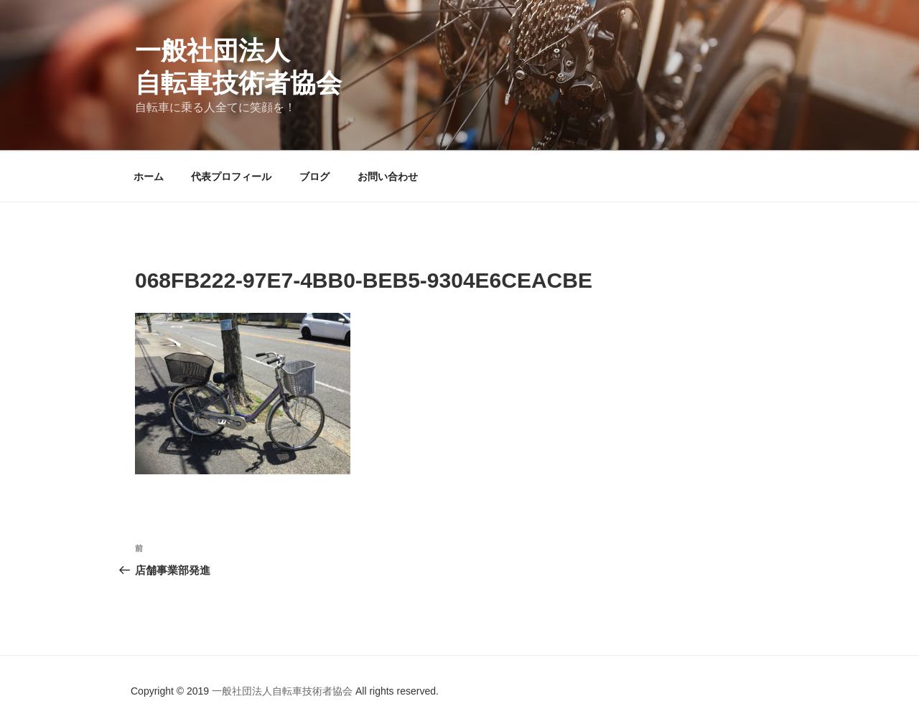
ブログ (314, 176)
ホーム (149, 176)
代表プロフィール (231, 176)
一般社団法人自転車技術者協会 (283, 691)
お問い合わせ (388, 176)
